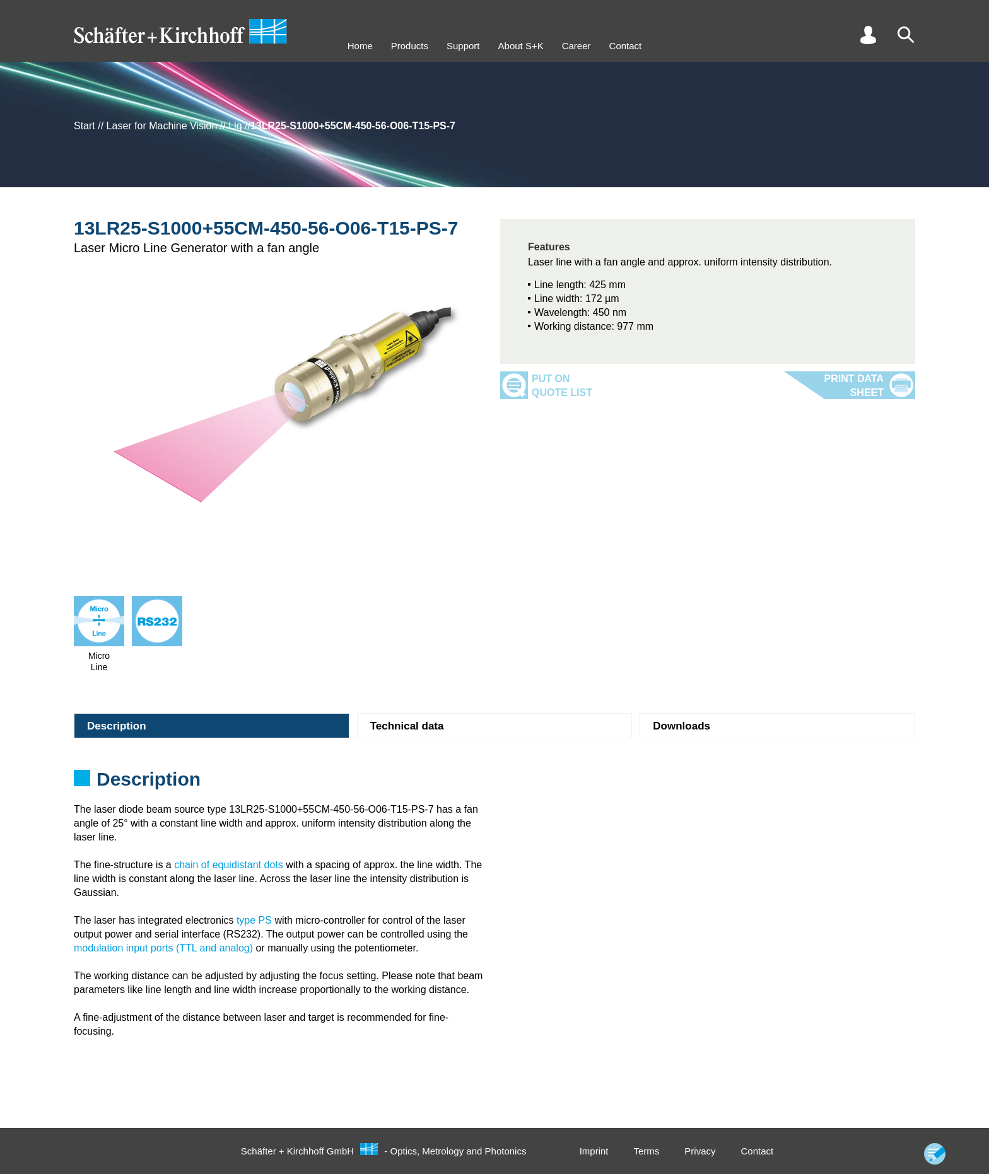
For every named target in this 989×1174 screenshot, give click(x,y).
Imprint (594, 1151)
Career (576, 45)
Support (463, 45)
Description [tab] (116, 726)
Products (409, 45)
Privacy (699, 1151)
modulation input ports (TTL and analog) (163, 948)
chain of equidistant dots (228, 864)
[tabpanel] (494, 783)
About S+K (521, 45)
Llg (235, 125)
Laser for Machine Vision (162, 125)
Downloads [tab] (681, 726)
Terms (646, 1151)
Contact (625, 45)
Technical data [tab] (407, 726)
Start (84, 125)
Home (360, 45)
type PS (254, 920)
